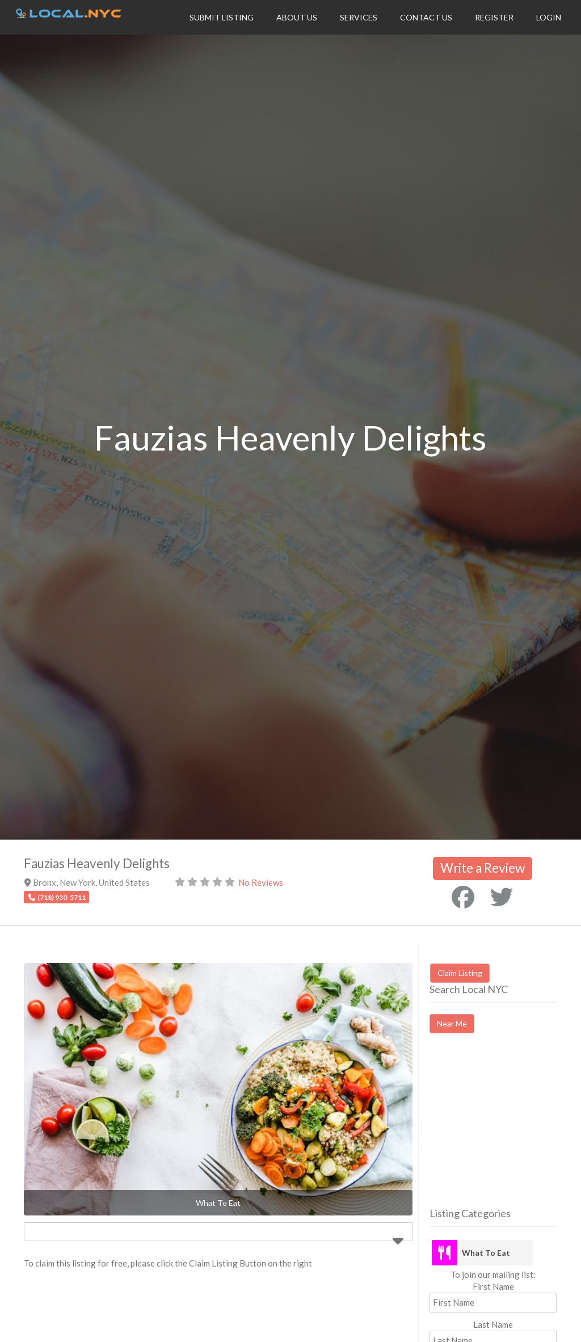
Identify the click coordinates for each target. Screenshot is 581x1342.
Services (358, 17)
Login (548, 17)
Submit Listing (222, 17)
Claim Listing (459, 973)
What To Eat (486, 1252)
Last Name (493, 1324)
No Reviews (260, 882)
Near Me (452, 1023)
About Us (296, 17)
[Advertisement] (505, 1130)
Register (494, 17)
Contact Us (426, 17)
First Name (493, 1286)
